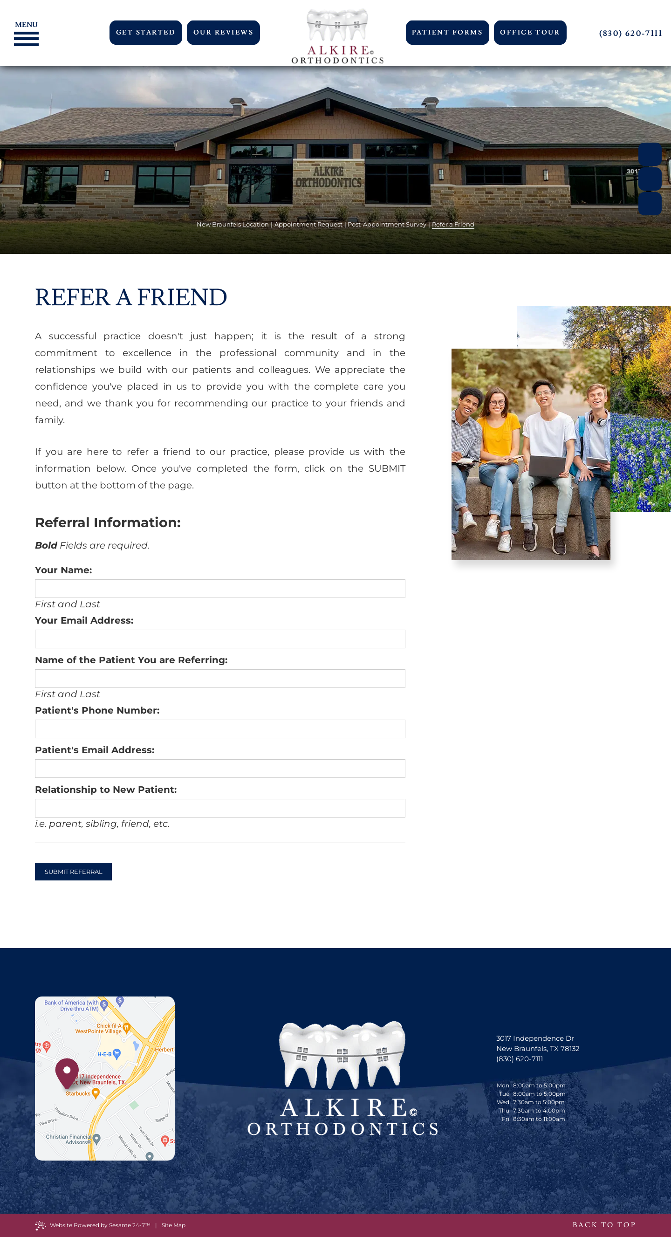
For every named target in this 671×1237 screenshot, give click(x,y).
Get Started (146, 32)
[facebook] (650, 154)
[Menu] (24, 23)
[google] (650, 179)
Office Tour (530, 32)
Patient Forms (447, 32)
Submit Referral (74, 871)
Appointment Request (308, 224)
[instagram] (650, 203)
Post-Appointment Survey (387, 224)
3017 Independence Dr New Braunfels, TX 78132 (538, 1043)
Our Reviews (223, 32)
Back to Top (604, 1225)
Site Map (173, 1225)
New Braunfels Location (233, 224)
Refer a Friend (453, 224)
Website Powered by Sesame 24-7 (93, 1225)
